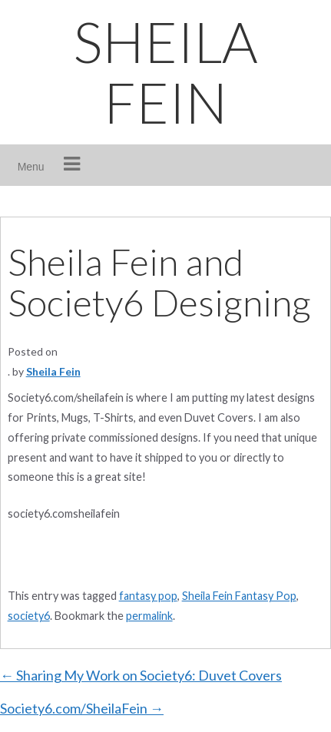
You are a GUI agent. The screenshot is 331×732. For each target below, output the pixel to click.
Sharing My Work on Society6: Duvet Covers (141, 675)
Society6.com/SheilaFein (82, 708)
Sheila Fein (53, 371)
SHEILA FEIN (165, 71)
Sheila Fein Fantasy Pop (239, 595)
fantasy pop (148, 595)
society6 (29, 615)
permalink (149, 615)
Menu (31, 167)
